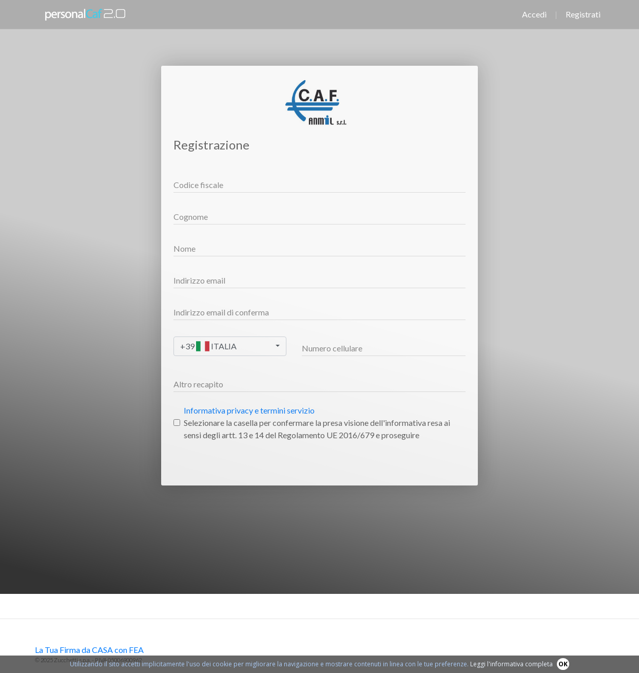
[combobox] (229, 346)
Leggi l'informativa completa (511, 664)
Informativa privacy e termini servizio (249, 410)
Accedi (534, 14)
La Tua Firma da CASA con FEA (89, 650)
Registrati (583, 14)
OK (563, 664)
